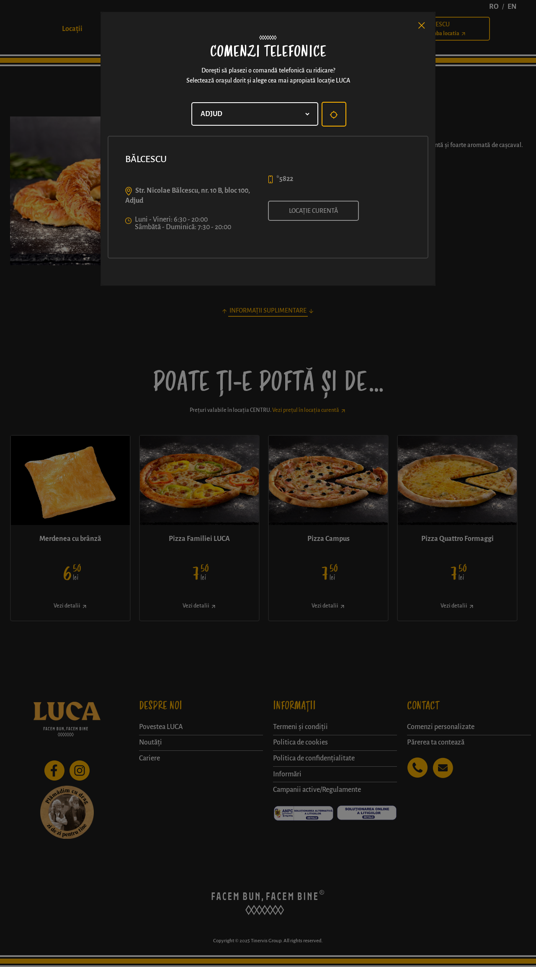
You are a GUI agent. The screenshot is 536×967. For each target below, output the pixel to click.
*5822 (284, 179)
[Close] (422, 26)
